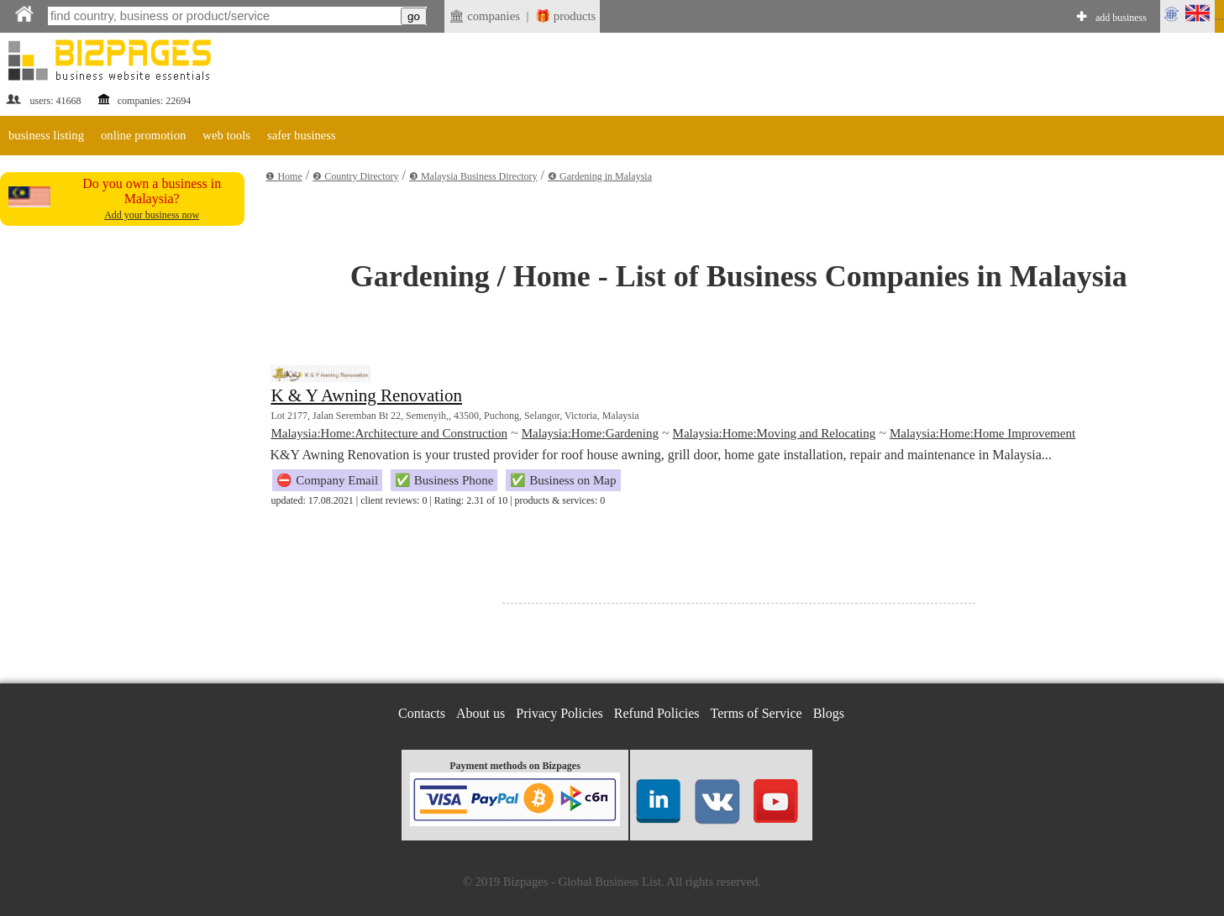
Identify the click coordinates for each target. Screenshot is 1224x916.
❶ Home (283, 176)
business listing (46, 135)
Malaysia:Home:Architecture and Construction (389, 433)
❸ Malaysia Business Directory (473, 176)
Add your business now (151, 215)
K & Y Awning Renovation (366, 395)
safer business (301, 135)
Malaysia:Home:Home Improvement (982, 433)
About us (480, 713)
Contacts (421, 713)
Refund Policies (657, 713)
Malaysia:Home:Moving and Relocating (774, 433)
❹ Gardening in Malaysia (600, 176)
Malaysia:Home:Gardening (590, 433)
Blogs (828, 713)
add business (1121, 18)
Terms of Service (756, 713)
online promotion (143, 135)
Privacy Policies (559, 713)
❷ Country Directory (355, 176)
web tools (226, 135)
